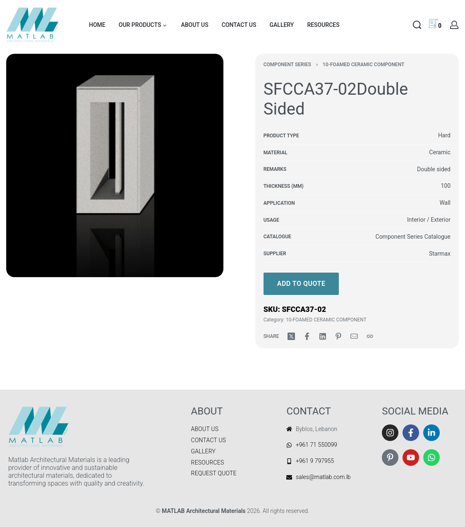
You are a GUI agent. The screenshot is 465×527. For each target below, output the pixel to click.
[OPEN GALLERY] (114, 165)
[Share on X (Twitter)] (291, 336)
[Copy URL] (370, 336)
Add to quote (301, 283)
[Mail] (354, 336)
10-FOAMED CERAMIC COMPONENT (364, 64)
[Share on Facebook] (307, 336)
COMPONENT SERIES (288, 64)
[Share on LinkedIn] (322, 336)
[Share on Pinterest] (338, 336)
